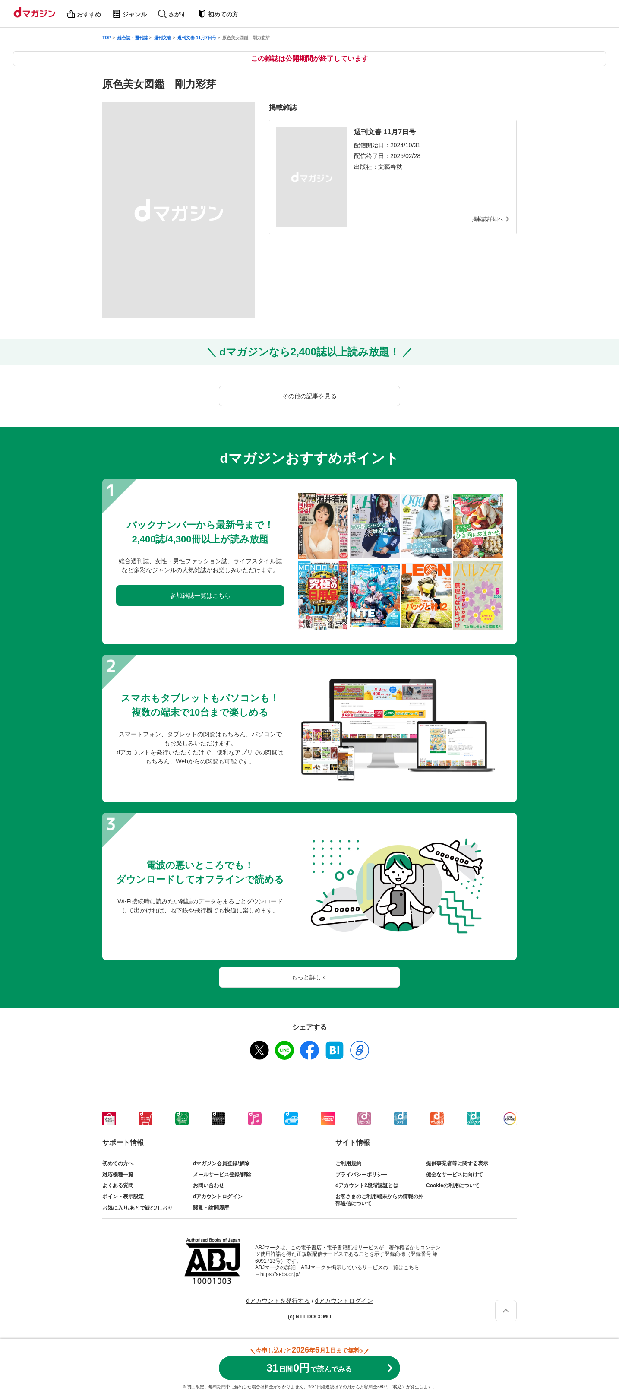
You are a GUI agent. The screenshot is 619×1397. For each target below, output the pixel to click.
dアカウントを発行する (278, 1300)
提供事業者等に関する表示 (457, 1163)
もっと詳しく (309, 977)
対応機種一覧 (117, 1175)
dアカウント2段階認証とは (366, 1185)
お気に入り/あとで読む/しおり (137, 1208)
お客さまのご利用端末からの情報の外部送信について (379, 1200)
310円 (309, 1368)
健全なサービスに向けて (454, 1175)
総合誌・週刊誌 (132, 37)
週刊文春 (162, 37)
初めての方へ (117, 1163)
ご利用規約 (348, 1163)
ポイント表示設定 (123, 1197)
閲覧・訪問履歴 (211, 1208)
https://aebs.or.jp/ (280, 1274)
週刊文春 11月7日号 (196, 37)
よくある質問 (117, 1185)
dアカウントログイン (218, 1197)
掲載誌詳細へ (487, 219)
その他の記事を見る (309, 396)
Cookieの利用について (453, 1185)
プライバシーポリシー (361, 1175)
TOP (106, 37)
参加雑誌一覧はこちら (200, 595)
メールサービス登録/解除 (222, 1175)
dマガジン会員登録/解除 (221, 1163)
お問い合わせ (208, 1185)
